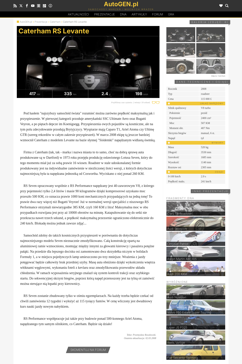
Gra (171, 14)
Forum (157, 14)
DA (123, 14)
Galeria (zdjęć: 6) (210, 22)
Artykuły (139, 14)
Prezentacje (104, 14)
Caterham (55, 21)
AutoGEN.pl (26, 21)
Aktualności (78, 14)
